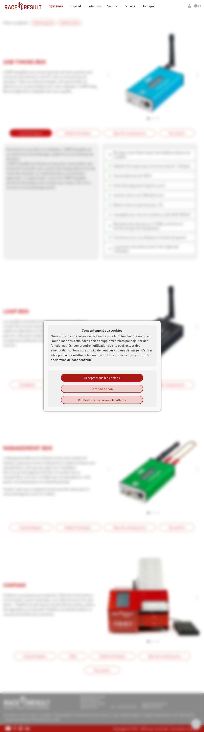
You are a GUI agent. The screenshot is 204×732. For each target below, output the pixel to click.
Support (113, 6)
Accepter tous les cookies (102, 378)
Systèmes (56, 6)
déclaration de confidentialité (71, 360)
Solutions (94, 6)
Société (130, 6)
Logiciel (75, 6)
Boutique (148, 6)
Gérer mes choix (102, 389)
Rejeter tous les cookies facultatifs (102, 400)
